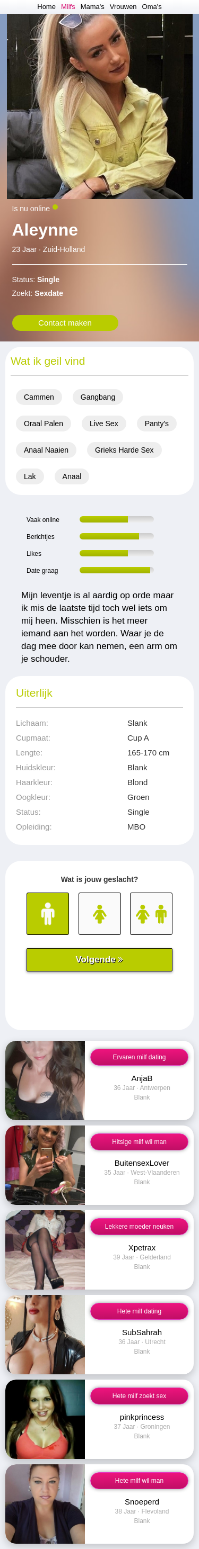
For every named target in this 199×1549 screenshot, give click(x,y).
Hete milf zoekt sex (139, 1396)
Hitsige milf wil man (139, 1142)
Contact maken (65, 322)
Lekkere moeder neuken (139, 1226)
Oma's (152, 7)
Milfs (68, 7)
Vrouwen (123, 7)
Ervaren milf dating (139, 1057)
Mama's (93, 7)
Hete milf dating (139, 1311)
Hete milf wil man (139, 1480)
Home (46, 7)
